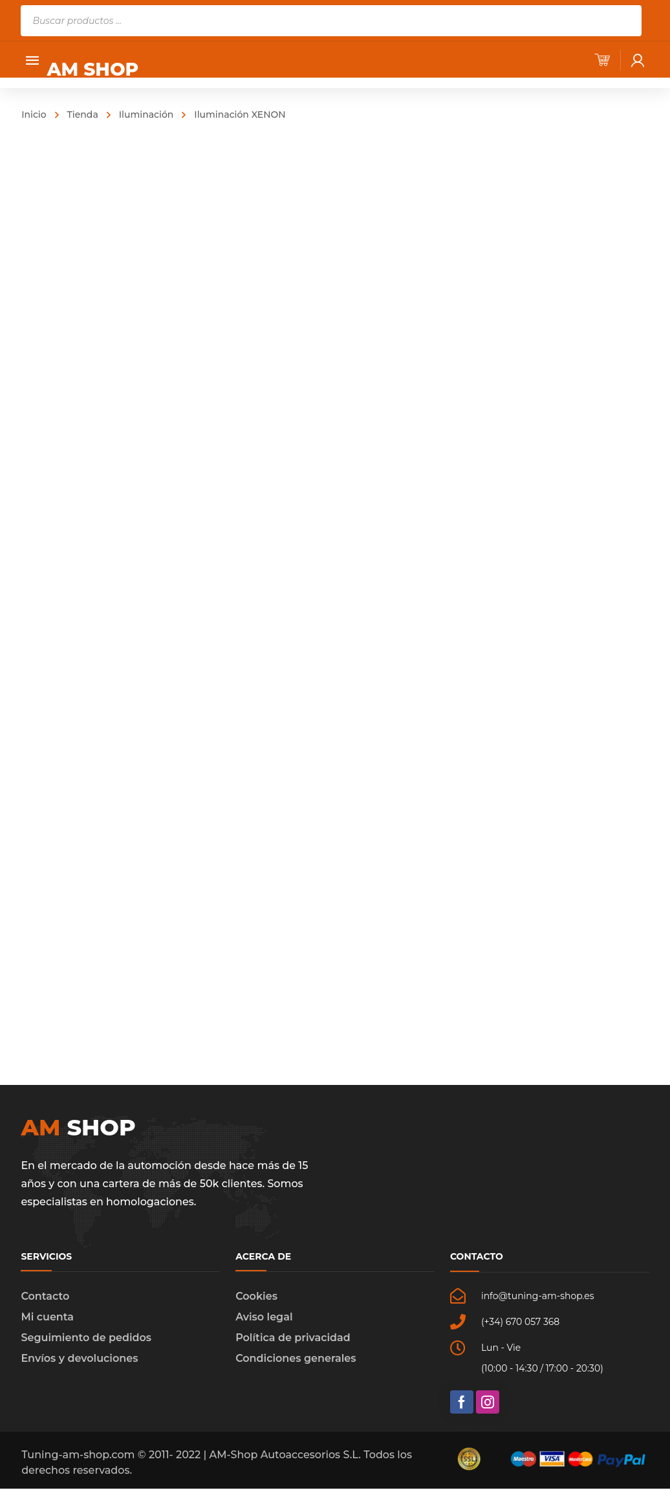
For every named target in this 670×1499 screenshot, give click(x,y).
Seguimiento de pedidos (86, 1348)
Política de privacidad (293, 1348)
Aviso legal (263, 1327)
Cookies (256, 1306)
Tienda (82, 114)
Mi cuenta (47, 1327)
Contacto (45, 1306)
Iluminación (146, 114)
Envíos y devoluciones (79, 1368)
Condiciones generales (295, 1368)
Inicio (33, 114)
